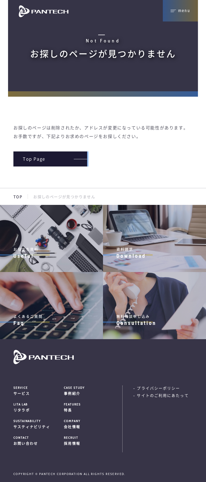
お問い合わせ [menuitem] (36, 440)
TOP (17, 197)
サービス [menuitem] (36, 390)
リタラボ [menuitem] (36, 407)
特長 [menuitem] (85, 407)
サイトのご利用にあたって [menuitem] (163, 395)
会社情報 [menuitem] (85, 424)
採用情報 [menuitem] (85, 440)
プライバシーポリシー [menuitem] (158, 388)
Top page (34, 159)
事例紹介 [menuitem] (85, 390)
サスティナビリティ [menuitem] (36, 424)
